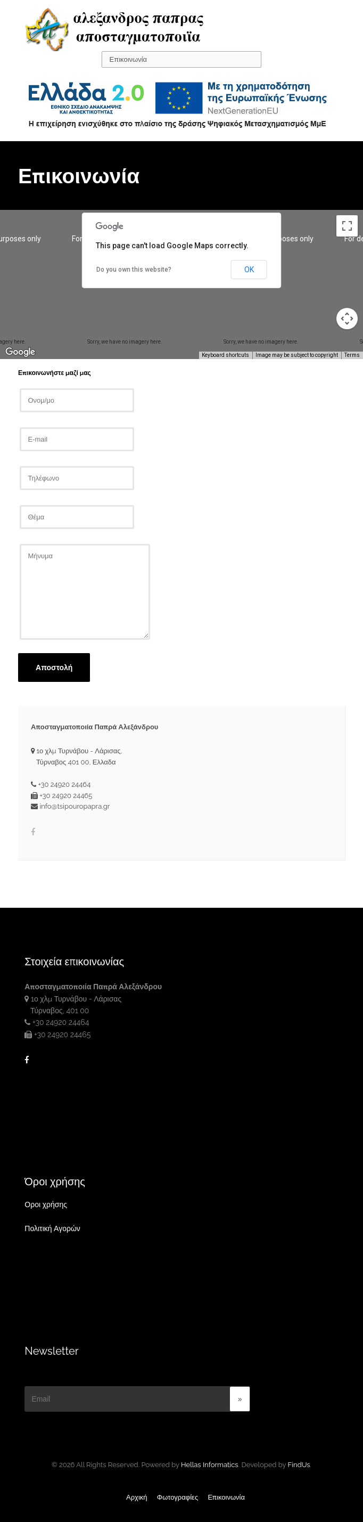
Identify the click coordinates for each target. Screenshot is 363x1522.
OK (249, 269)
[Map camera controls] (347, 318)
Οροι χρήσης (45, 1204)
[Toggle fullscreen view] (347, 226)
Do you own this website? (133, 269)
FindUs (299, 1465)
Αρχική (136, 1497)
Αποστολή (54, 667)
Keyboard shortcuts (225, 355)
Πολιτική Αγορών (52, 1228)
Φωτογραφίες (177, 1497)
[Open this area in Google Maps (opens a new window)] (20, 352)
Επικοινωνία (226, 1497)
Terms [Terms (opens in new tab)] (352, 355)
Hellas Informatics (209, 1465)
